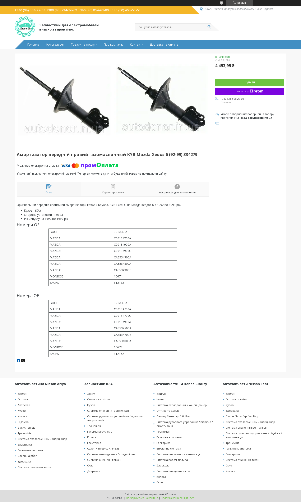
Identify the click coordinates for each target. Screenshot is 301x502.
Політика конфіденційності (177, 498)
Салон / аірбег (27, 456)
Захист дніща (27, 427)
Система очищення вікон (34, 467)
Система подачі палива (172, 460)
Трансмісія (24, 433)
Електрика (25, 444)
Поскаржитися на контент (142, 498)
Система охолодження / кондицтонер (182, 405)
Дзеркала (24, 461)
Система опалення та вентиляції (178, 454)
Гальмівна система (30, 450)
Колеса (22, 416)
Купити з (249, 91)
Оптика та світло (98, 399)
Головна (33, 44)
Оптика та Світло (168, 411)
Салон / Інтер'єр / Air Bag (103, 448)
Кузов (22, 411)
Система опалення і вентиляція (108, 411)
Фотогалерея (55, 44)
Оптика (23, 399)
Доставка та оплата (164, 44)
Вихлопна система (169, 448)
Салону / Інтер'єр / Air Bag (173, 416)
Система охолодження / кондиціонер (42, 439)
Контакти (136, 44)
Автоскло (24, 405)
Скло (90, 465)
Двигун (22, 394)
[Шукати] (209, 27)
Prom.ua (171, 494)
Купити (250, 82)
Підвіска (23, 422)
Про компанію (114, 44)
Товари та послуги (84, 44)
